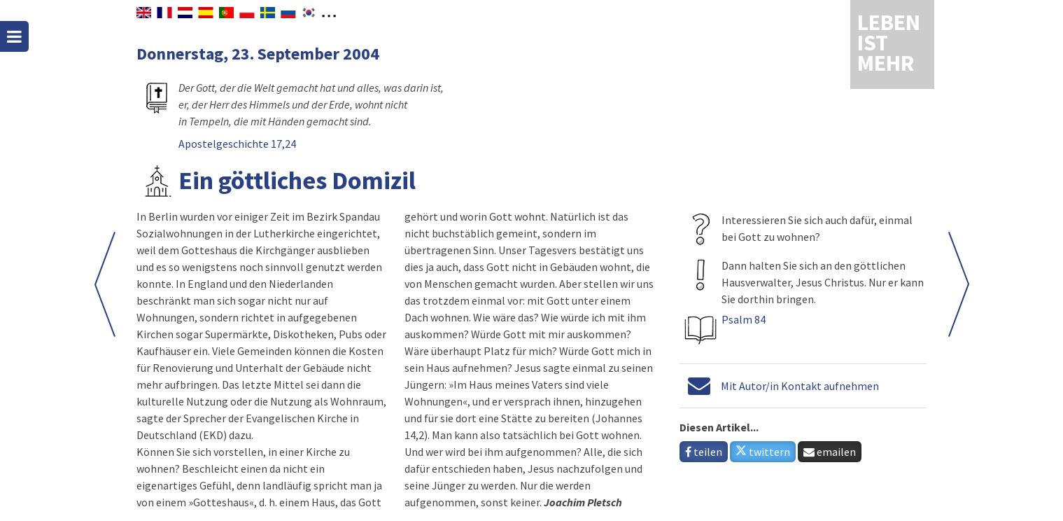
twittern (762, 452)
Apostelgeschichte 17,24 (237, 144)
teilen (703, 452)
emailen (829, 452)
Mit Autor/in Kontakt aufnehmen (800, 386)
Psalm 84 (743, 319)
